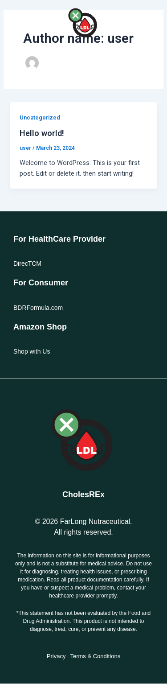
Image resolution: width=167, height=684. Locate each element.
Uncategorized (40, 117)
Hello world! (42, 133)
